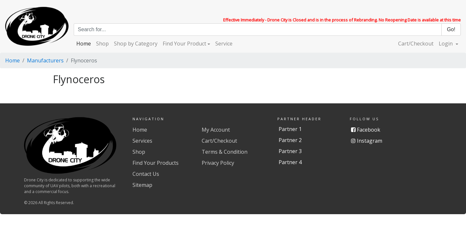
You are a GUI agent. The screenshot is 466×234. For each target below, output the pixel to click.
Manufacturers (45, 60)
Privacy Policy (218, 162)
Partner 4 (290, 162)
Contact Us (145, 173)
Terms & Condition (224, 151)
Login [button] (446, 43)
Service (224, 43)
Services (142, 140)
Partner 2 (290, 140)
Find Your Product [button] (184, 43)
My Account (216, 129)
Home (83, 43)
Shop (102, 43)
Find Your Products (155, 162)
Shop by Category (135, 43)
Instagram (366, 140)
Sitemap (142, 184)
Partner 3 (290, 151)
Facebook (365, 129)
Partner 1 (290, 129)
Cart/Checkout (416, 43)
